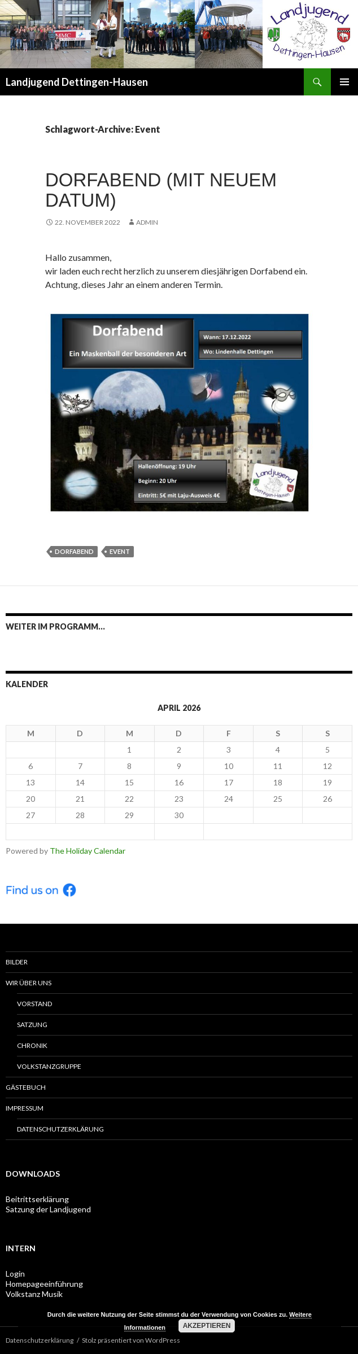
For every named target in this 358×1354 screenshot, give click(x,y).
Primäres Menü (344, 81)
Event (120, 551)
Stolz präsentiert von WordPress (131, 1340)
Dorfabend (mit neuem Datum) (161, 190)
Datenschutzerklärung (60, 1129)
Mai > (277, 831)
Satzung (32, 1024)
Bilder (17, 962)
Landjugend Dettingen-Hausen (77, 82)
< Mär (80, 831)
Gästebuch (26, 1087)
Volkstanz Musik (34, 1294)
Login (15, 1273)
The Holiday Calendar (87, 850)
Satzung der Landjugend (48, 1209)
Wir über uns (28, 983)
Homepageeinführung (44, 1284)
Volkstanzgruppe (49, 1066)
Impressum (24, 1108)
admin (147, 222)
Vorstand (34, 1003)
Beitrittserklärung (37, 1199)
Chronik (32, 1045)
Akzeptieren (207, 1326)
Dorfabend (74, 551)
